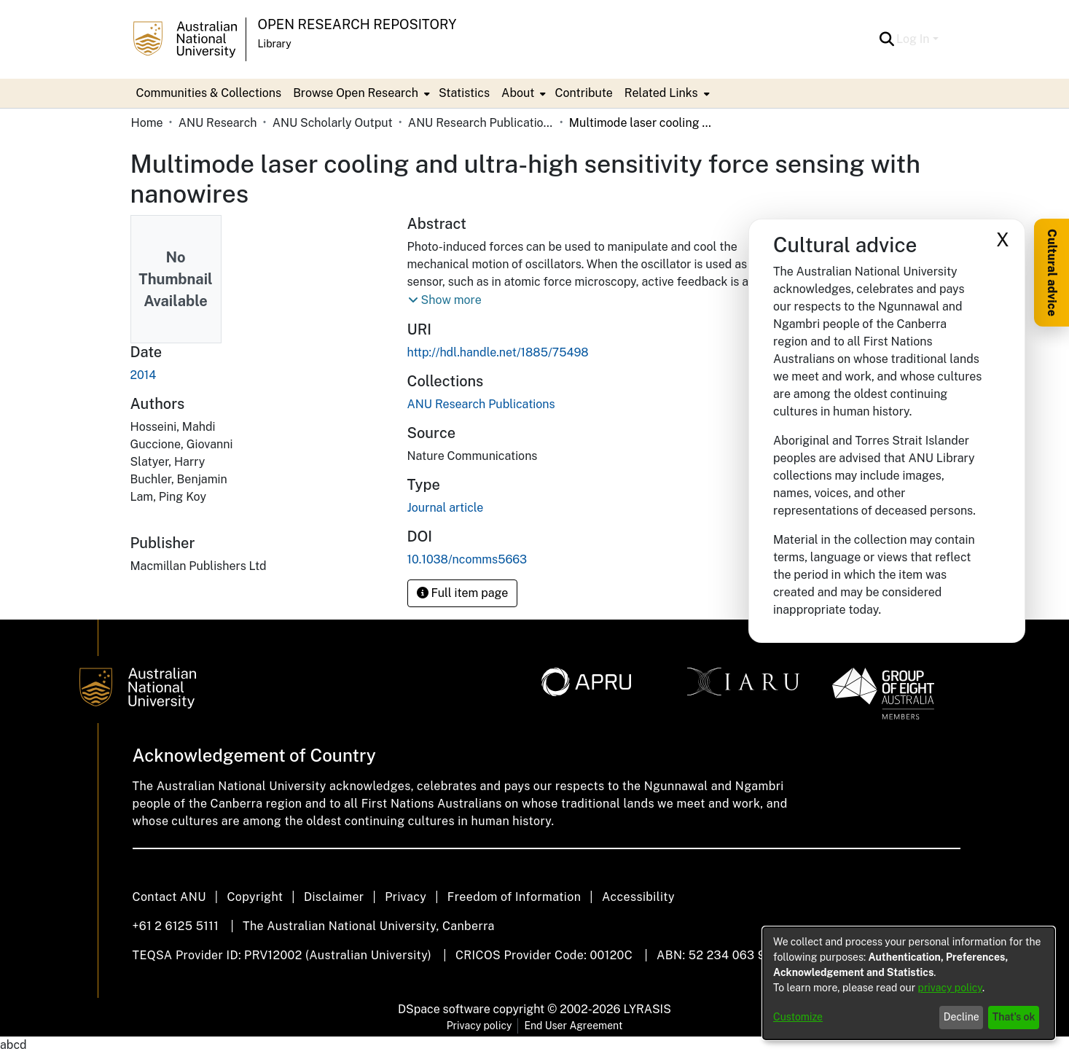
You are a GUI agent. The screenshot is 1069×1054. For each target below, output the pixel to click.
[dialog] (908, 983)
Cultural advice (1052, 272)
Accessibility (638, 897)
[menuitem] (360, 93)
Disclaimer (334, 897)
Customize (798, 1017)
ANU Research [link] (218, 123)
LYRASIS (646, 1009)
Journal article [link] (445, 508)
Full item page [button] (463, 593)
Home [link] (147, 123)
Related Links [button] (661, 93)
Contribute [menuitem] (583, 93)
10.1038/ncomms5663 (467, 559)
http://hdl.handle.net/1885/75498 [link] (498, 352)
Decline (961, 1017)
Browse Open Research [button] (355, 93)
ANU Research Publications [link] (481, 123)
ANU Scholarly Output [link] (333, 123)
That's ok (1013, 1017)
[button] (886, 39)
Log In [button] (914, 39)
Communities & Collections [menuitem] (209, 93)
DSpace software (444, 1009)
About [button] (517, 93)
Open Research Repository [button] (357, 24)
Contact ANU (169, 897)
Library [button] (274, 44)
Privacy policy (479, 1025)
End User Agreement (573, 1025)
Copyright (255, 897)
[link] (481, 404)
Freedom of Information (514, 897)
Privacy (405, 897)
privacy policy (950, 988)
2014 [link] (143, 375)
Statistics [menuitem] (464, 93)
